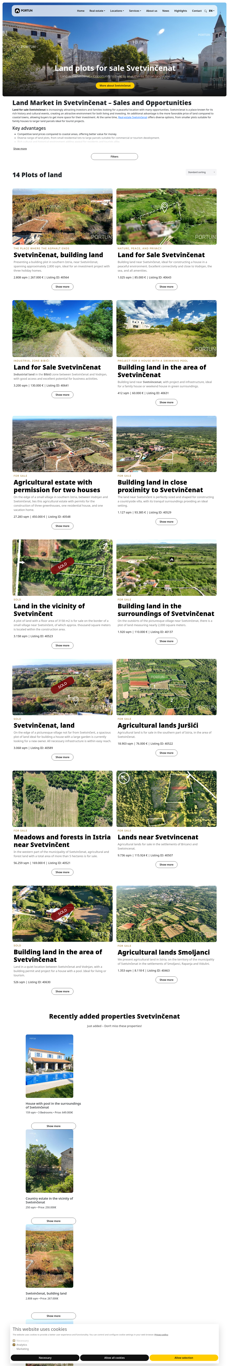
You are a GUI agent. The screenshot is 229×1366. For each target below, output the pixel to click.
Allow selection (184, 1358)
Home (81, 11)
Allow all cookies (114, 1358)
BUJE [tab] (17, 1171)
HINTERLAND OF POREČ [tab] (54, 1171)
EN (211, 11)
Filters (114, 156)
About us (151, 11)
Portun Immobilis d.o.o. (26, 1288)
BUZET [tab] (30, 1171)
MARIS (120, 1291)
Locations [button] (116, 11)
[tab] (109, 1137)
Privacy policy (161, 1334)
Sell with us (88, 1291)
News (165, 11)
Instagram (159, 1288)
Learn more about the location (112, 1232)
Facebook (174, 1288)
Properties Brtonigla (112, 1242)
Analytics (21, 1345)
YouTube (158, 1291)
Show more (20, 148)
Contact (197, 11)
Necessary (22, 1340)
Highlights (180, 11)
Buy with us (88, 1295)
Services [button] (134, 11)
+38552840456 (20, 1321)
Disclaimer (88, 1314)
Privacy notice (90, 1307)
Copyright (87, 1310)
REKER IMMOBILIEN (128, 1288)
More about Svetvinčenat (115, 85)
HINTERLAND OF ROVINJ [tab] (102, 1171)
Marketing (22, 1349)
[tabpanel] (114, 1219)
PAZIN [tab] (78, 1171)
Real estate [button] (96, 11)
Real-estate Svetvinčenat (132, 117)
